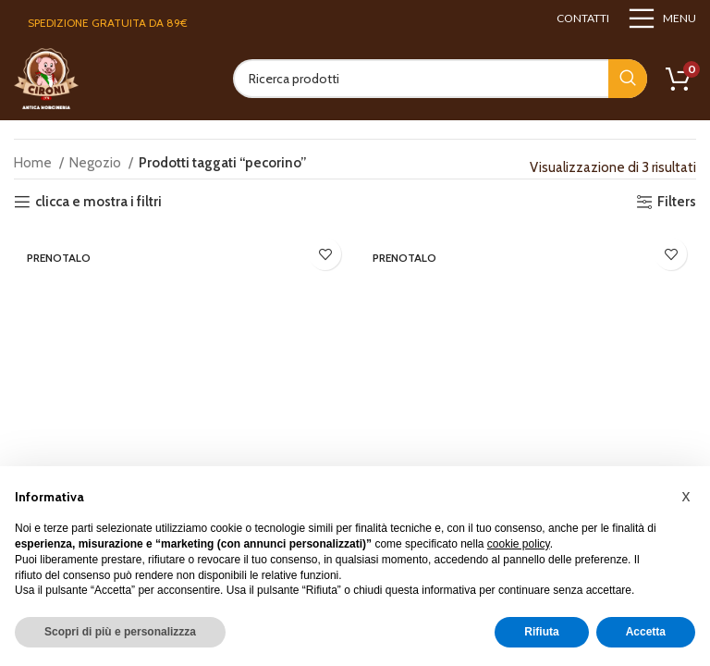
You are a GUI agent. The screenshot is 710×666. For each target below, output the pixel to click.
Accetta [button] (646, 631)
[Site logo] (46, 77)
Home (34, 162)
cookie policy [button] (518, 543)
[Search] (440, 78)
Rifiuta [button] (541, 631)
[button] (686, 496)
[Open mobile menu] (661, 18)
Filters (676, 201)
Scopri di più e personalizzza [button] (120, 631)
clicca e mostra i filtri (98, 201)
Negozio (96, 162)
